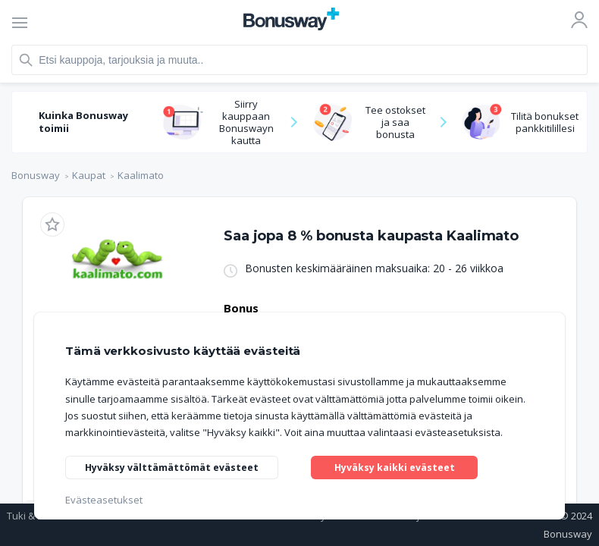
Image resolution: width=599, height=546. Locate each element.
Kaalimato (141, 175)
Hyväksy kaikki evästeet (397, 464)
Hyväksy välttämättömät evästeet (176, 466)
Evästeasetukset (104, 500)
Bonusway (35, 175)
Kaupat (88, 175)
